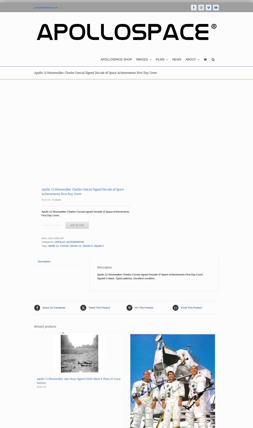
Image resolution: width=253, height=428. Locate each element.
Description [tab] (44, 261)
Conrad (64, 245)
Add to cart (77, 225)
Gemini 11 (75, 245)
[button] (213, 58)
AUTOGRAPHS (75, 241)
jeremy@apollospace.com (45, 7)
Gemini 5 (88, 245)
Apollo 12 (53, 245)
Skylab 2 (99, 245)
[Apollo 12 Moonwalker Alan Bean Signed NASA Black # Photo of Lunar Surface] (79, 353)
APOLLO (60, 241)
